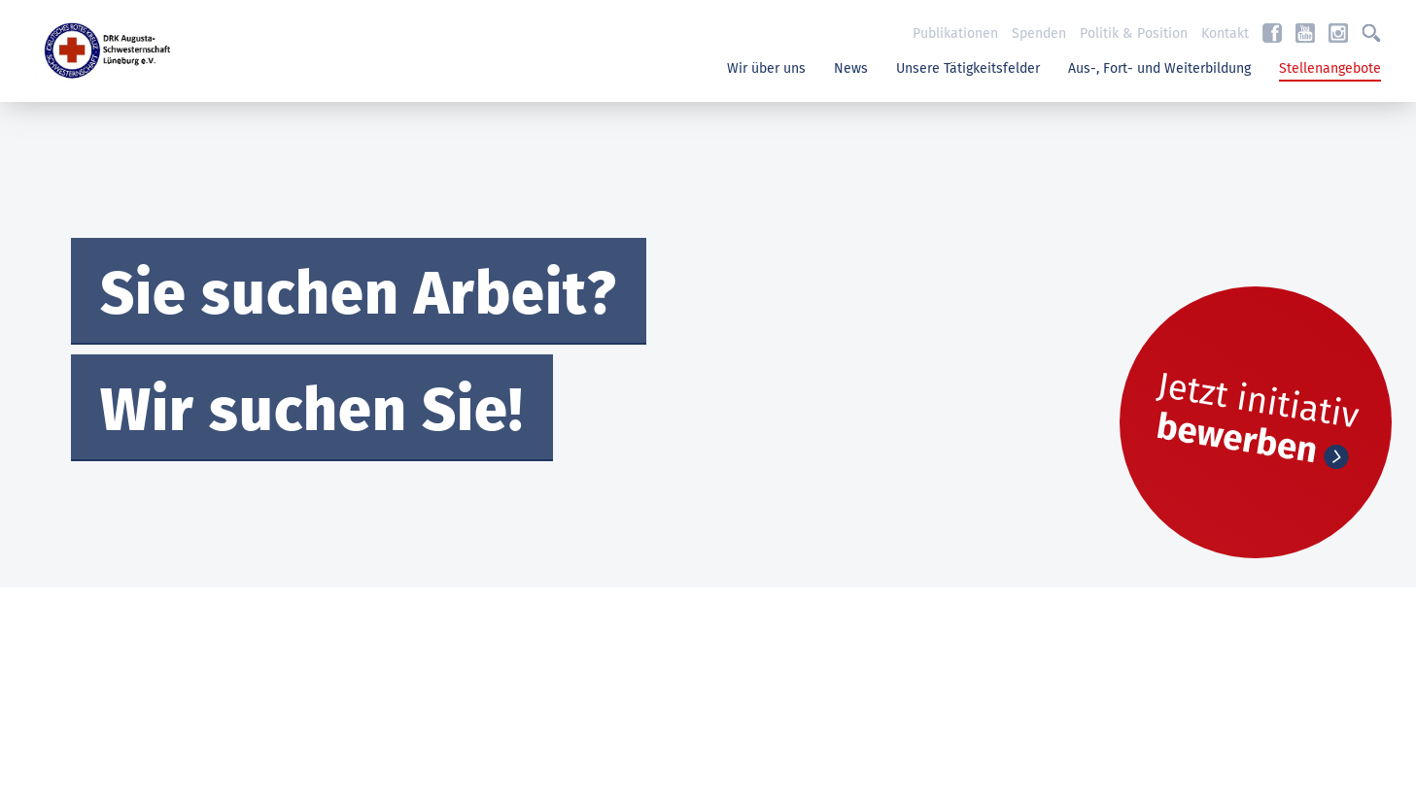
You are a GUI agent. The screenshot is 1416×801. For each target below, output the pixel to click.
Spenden (1039, 33)
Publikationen (955, 33)
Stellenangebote (1330, 68)
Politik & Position (1134, 33)
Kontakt (1225, 33)
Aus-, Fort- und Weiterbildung (1159, 68)
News (851, 68)
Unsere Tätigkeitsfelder (968, 68)
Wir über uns (766, 68)
